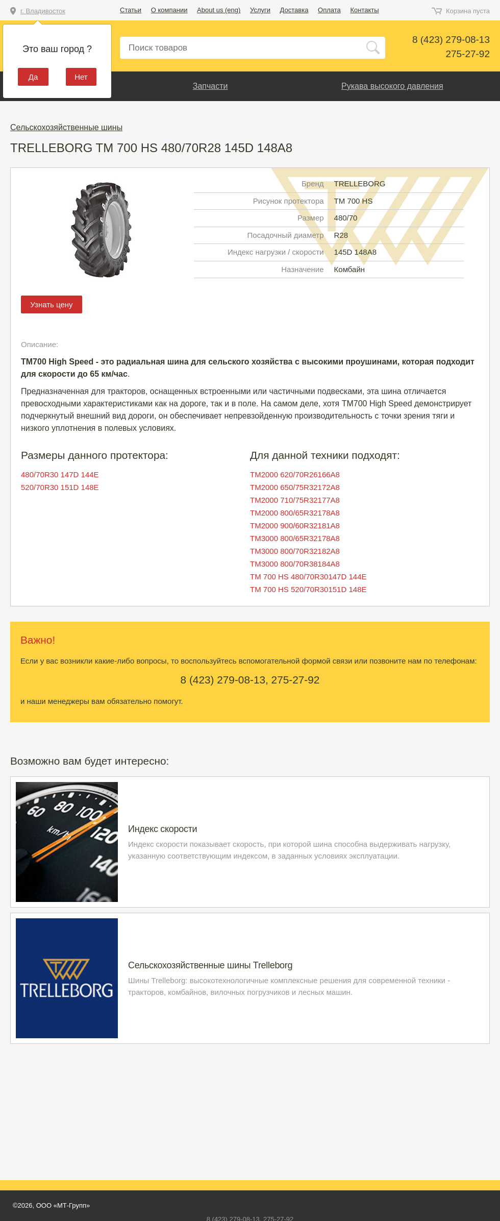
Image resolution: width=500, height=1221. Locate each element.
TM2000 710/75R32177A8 (295, 500)
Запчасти (210, 86)
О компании (169, 10)
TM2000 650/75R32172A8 (295, 487)
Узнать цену (51, 304)
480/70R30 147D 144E (60, 474)
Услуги (260, 10)
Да (33, 76)
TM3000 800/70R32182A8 (295, 551)
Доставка (294, 10)
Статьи (130, 10)
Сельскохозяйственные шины (66, 127)
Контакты (364, 10)
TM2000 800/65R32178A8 (295, 512)
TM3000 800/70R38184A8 (295, 563)
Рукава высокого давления (392, 86)
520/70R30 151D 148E (60, 487)
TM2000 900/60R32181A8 (295, 525)
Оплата (329, 10)
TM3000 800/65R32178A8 (295, 538)
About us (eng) (218, 10)
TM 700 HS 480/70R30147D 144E (308, 576)
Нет (81, 76)
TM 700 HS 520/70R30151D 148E (308, 589)
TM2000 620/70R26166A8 (295, 474)
